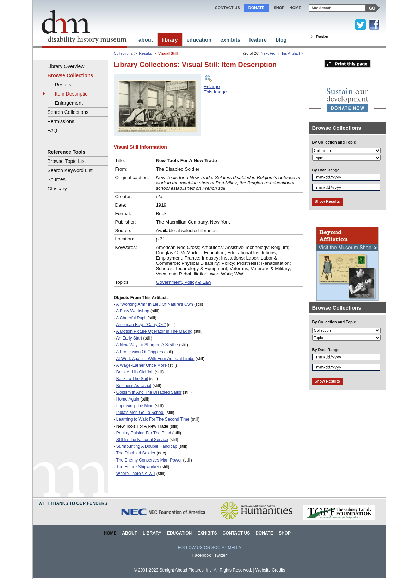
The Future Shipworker (137, 466)
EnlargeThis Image (215, 89)
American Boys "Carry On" (141, 324)
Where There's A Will (135, 473)
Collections (123, 53)
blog (281, 40)
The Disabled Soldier (135, 453)
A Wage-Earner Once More (141, 365)
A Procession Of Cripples (139, 351)
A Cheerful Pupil (131, 318)
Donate (256, 8)
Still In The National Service (142, 439)
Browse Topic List (67, 161)
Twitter (220, 555)
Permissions (61, 121)
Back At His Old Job (135, 372)
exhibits (230, 40)
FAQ (52, 130)
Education (179, 533)
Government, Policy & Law (183, 282)
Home (110, 533)
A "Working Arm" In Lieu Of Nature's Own (154, 304)
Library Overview (66, 66)
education (199, 40)
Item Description (73, 94)
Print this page (347, 64)
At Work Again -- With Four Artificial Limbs (155, 358)
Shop (278, 8)
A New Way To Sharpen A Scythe (147, 344)
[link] (347, 100)
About (129, 533)
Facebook (201, 555)
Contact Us (227, 8)
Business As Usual (133, 385)
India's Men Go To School (140, 412)
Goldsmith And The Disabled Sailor (149, 392)
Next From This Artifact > (282, 53)
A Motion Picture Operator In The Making (154, 331)
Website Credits (270, 570)
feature (258, 40)
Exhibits (207, 533)
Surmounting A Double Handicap (146, 446)
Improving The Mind (135, 405)
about (145, 40)
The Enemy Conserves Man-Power (149, 460)
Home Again (127, 399)
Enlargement (69, 103)
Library (152, 533)
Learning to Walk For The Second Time (153, 419)
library (170, 40)
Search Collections (68, 112)
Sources (57, 179)
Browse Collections (70, 75)
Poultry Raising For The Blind (143, 433)
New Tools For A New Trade (142, 426)
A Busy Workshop (132, 311)
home (295, 8)
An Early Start (129, 338)
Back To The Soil (132, 378)
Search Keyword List (70, 170)
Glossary (57, 188)
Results (145, 53)
